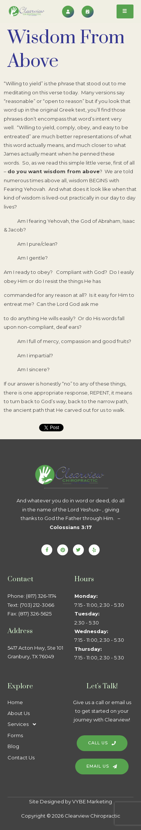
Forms (15, 735)
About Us (19, 713)
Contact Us (21, 757)
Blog (13, 746)
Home (15, 702)
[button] (37, 724)
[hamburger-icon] (125, 11)
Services (24, 724)
